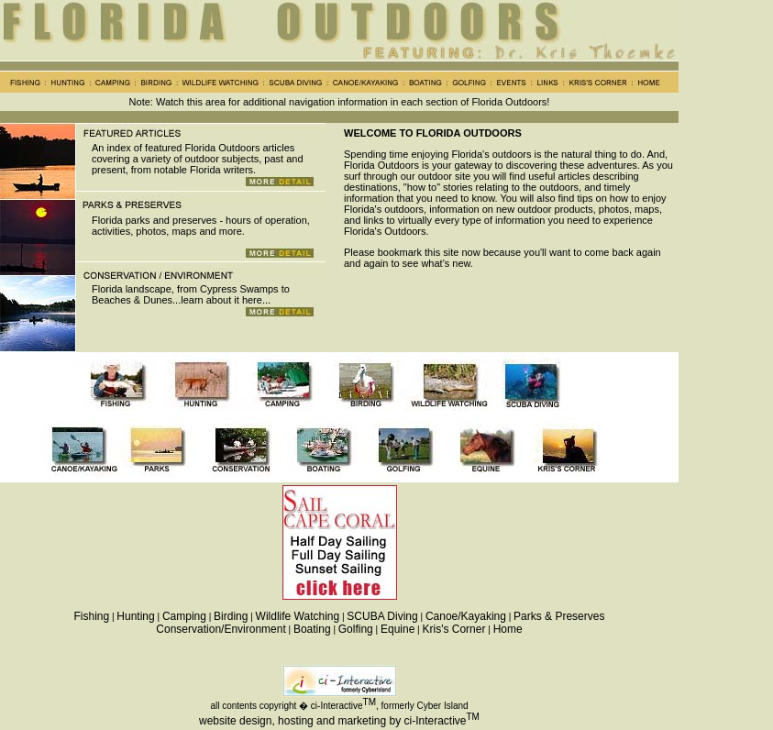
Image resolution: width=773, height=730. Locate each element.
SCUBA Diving (382, 616)
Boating (312, 629)
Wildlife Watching (298, 616)
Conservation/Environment (220, 629)
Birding (231, 616)
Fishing (92, 616)
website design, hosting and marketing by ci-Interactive (333, 720)
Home (508, 629)
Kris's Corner (453, 629)
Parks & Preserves (558, 616)
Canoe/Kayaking (465, 616)
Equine (397, 629)
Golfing (355, 629)
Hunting (135, 616)
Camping (184, 616)
